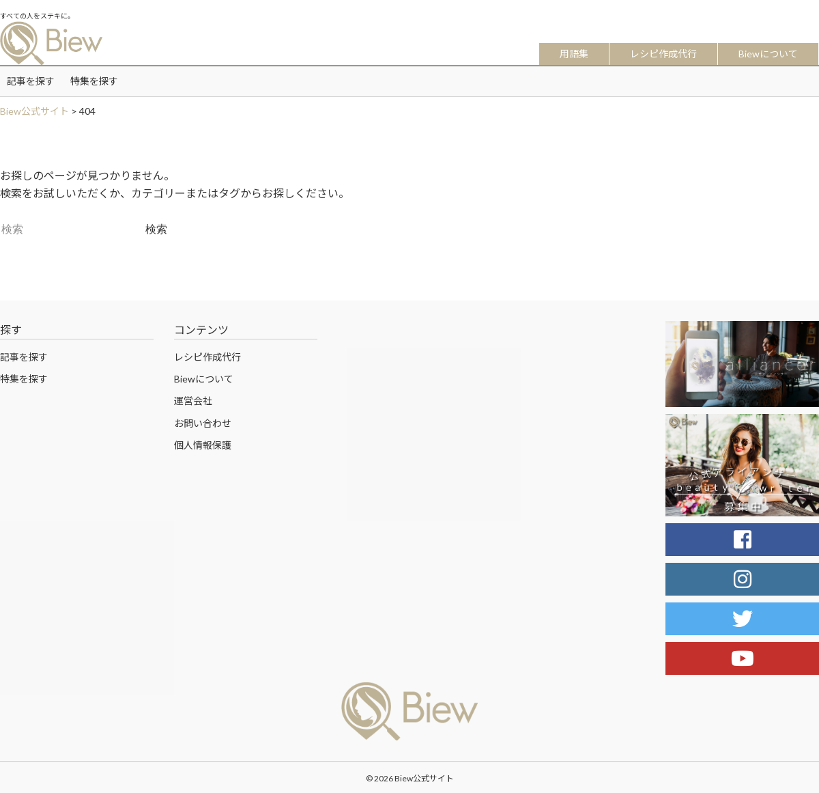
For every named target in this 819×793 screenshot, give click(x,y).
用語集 (574, 53)
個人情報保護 (202, 445)
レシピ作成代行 (663, 53)
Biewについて (768, 53)
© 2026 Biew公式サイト (410, 778)
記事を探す (31, 81)
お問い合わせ (202, 423)
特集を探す (94, 81)
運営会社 (193, 400)
